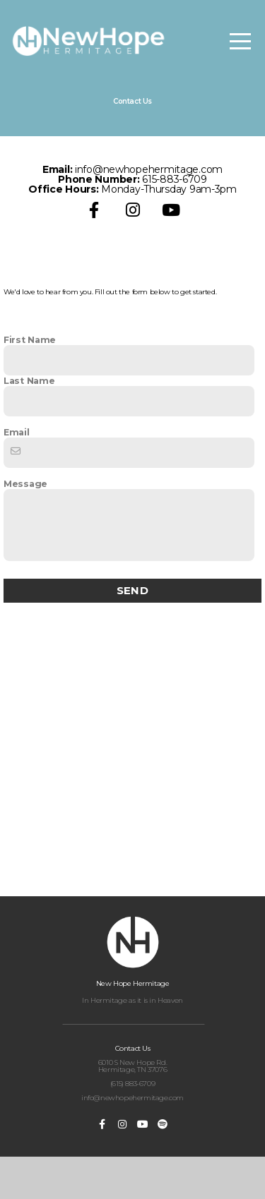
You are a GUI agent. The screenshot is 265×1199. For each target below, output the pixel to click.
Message (25, 520)
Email (17, 469)
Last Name (29, 417)
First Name (30, 376)
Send (132, 626)
